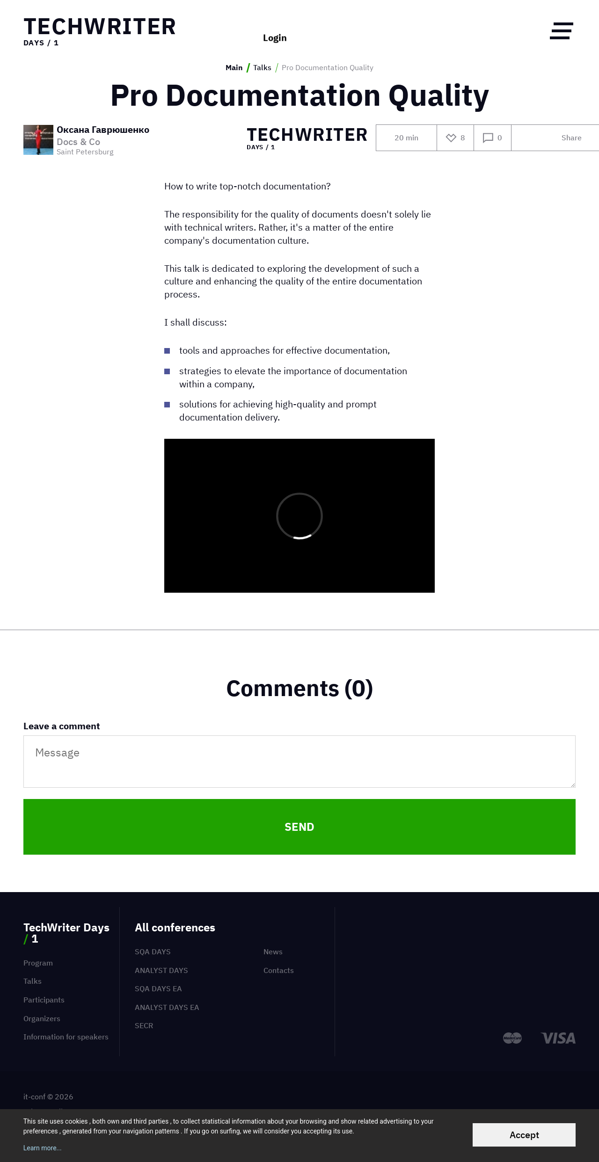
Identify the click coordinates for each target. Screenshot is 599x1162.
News (273, 951)
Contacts (278, 970)
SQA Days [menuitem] (153, 951)
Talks (262, 67)
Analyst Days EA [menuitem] (167, 1007)
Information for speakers (66, 1036)
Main (234, 67)
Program (38, 962)
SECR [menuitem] (144, 1025)
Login (275, 30)
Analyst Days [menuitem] (161, 970)
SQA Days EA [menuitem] (158, 988)
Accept (524, 1134)
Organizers (41, 1018)
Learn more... (42, 1148)
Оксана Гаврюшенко (103, 130)
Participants (44, 999)
